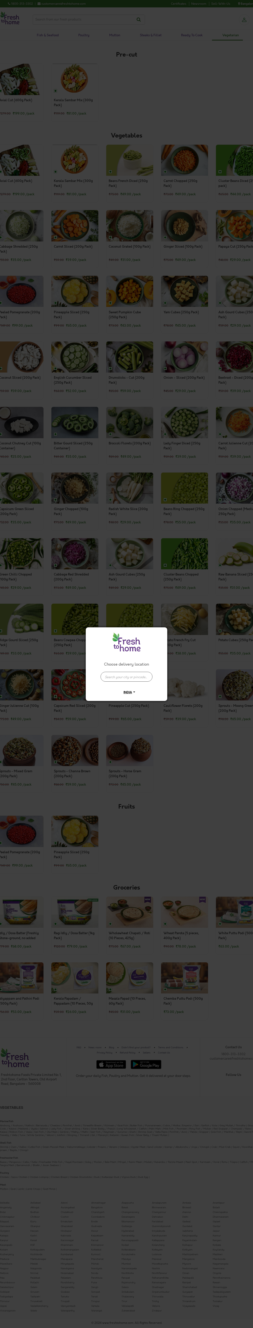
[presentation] (126, 677)
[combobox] (126, 674)
